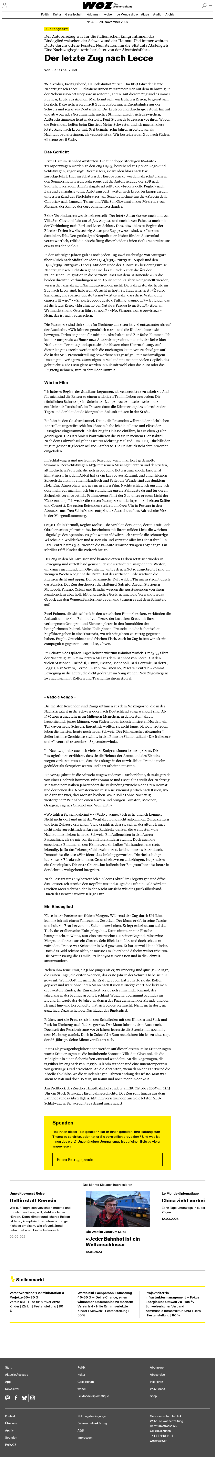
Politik (45, 14)
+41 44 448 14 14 (161, 1436)
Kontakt (10, 1416)
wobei (108, 14)
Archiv (169, 14)
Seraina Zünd (64, 70)
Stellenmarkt (30, 1279)
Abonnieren (157, 1367)
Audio (157, 14)
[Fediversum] (8, 1398)
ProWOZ (10, 1445)
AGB (81, 1430)
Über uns (11, 1423)
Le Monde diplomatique (132, 14)
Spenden (11, 1437)
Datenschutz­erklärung (92, 1423)
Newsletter (12, 1389)
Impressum (85, 1437)
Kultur (57, 14)
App (8, 1382)
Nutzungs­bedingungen (92, 1416)
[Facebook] (16, 1398)
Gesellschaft (73, 14)
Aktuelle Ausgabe (16, 1375)
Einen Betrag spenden (76, 1159)
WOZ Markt (157, 1389)
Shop (153, 1396)
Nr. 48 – (107, 22)
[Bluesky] (24, 1398)
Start (8, 1367)
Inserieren (156, 1382)
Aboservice (157, 1375)
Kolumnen (93, 14)
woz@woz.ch (158, 1441)
